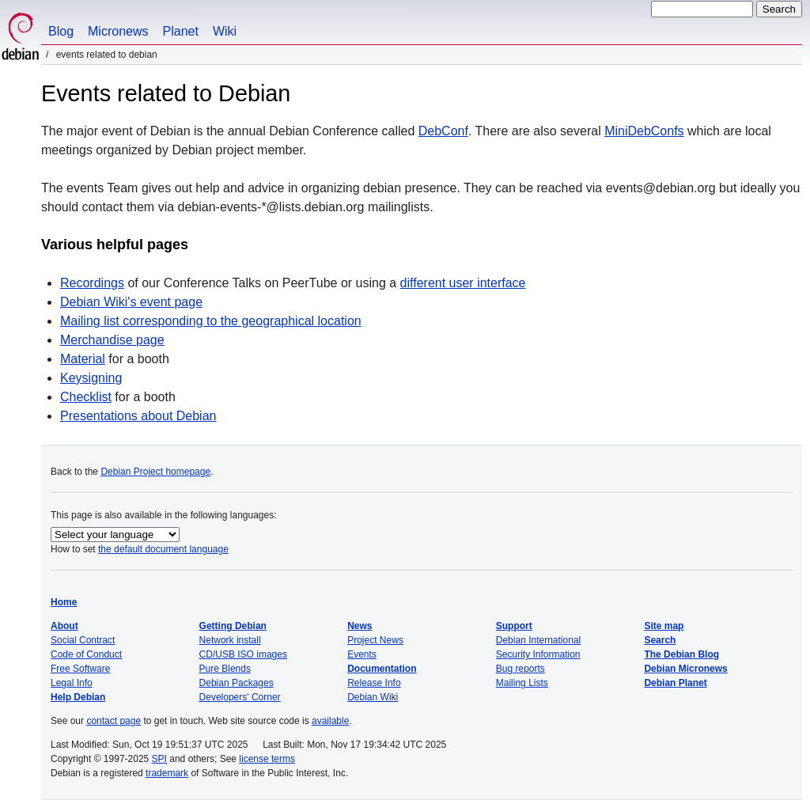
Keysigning (91, 378)
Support (514, 625)
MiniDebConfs (643, 131)
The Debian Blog (681, 654)
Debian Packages (236, 682)
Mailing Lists (522, 682)
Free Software (80, 668)
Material (82, 359)
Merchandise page (112, 340)
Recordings (92, 283)
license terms (267, 758)
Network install (230, 640)
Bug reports (520, 668)
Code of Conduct (86, 654)
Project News (375, 640)
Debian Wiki (372, 697)
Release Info (373, 682)
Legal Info (72, 682)
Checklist (86, 397)
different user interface (463, 283)
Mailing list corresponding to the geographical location (210, 321)
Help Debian (78, 697)
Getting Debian (233, 625)
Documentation (381, 668)
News (359, 625)
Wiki (225, 31)
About (64, 625)
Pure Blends (225, 668)
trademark (167, 773)
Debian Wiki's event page (131, 302)
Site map (663, 625)
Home (64, 602)
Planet (181, 31)
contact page (113, 720)
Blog (61, 31)
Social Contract (83, 640)
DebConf (443, 131)
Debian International (538, 640)
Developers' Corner (240, 697)
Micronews (118, 31)
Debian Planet (675, 682)
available (330, 720)
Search (660, 640)
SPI (159, 758)
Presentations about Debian (138, 416)
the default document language (163, 549)
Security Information (538, 654)
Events (362, 654)
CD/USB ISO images (243, 654)
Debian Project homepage (155, 471)
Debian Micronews (685, 668)
